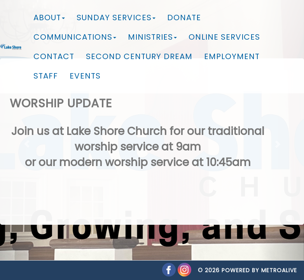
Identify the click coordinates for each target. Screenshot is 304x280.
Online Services (224, 37)
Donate (184, 17)
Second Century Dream (139, 56)
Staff (45, 75)
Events (85, 75)
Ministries (152, 37)
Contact (53, 56)
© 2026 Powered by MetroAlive (247, 262)
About (49, 17)
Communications (74, 37)
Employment (232, 56)
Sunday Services (116, 17)
